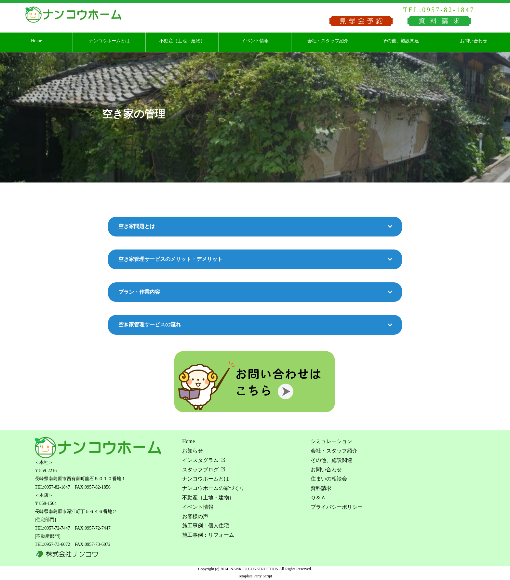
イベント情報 (255, 40)
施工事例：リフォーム (208, 535)
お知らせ (192, 450)
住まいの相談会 (329, 478)
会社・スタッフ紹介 (327, 40)
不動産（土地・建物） (182, 40)
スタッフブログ (200, 469)
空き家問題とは (136, 226)
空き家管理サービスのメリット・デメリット (170, 259)
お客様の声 (195, 516)
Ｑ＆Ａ (318, 497)
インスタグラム (200, 460)
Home (36, 40)
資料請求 (321, 488)
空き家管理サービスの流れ (149, 324)
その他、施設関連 (400, 40)
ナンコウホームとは (109, 40)
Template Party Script (255, 576)
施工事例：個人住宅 (205, 525)
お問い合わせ (473, 40)
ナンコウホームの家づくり (213, 488)
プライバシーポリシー (337, 507)
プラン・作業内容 (139, 292)
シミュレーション (331, 441)
